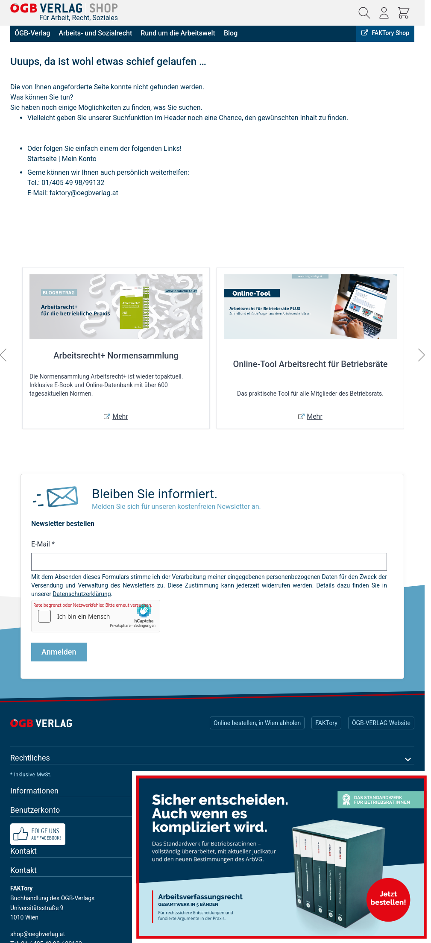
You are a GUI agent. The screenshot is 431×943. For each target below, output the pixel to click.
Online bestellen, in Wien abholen (257, 723)
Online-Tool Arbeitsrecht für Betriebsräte (310, 364)
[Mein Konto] (384, 13)
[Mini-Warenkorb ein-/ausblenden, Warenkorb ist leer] (404, 13)
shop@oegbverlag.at (37, 934)
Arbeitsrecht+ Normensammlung (116, 355)
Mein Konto (79, 159)
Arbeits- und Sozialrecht (95, 33)
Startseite (42, 159)
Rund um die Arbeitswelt (178, 33)
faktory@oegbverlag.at (84, 193)
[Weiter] (421, 355)
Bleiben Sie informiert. (154, 493)
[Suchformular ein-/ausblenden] (364, 13)
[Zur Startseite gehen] (64, 8)
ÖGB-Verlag (32, 33)
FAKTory (326, 723)
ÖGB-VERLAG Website (381, 723)
